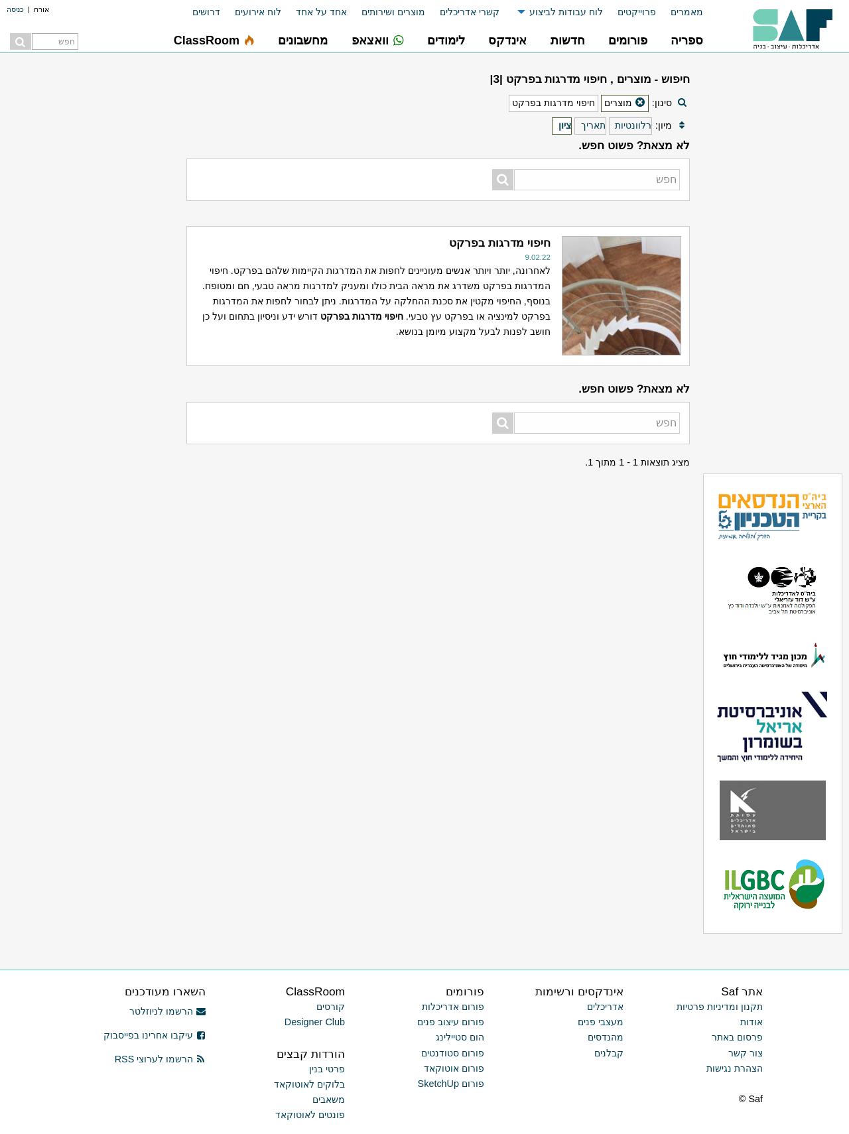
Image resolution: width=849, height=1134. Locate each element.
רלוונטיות (633, 125)
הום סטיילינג (460, 1037)
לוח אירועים (258, 12)
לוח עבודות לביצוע (566, 12)
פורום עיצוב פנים (450, 1022)
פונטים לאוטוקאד (310, 1114)
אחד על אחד (321, 12)
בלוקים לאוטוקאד (309, 1084)
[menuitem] (679, 12)
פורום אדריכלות (453, 1006)
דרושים (206, 12)
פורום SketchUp (451, 1083)
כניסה (15, 9)
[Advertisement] (90, 265)
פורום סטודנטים (452, 1053)
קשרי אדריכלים (469, 12)
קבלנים (608, 1053)
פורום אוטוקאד (454, 1068)
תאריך (593, 125)
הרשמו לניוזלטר (167, 1011)
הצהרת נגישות (734, 1068)
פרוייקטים (637, 12)
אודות (751, 1022)
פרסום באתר (737, 1037)
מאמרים (687, 12)
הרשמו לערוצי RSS (160, 1059)
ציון (564, 125)
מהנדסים (605, 1037)
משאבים (328, 1099)
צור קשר (745, 1053)
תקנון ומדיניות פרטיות (720, 1006)
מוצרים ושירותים (393, 12)
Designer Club (315, 1022)
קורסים (330, 1006)
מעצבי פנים (600, 1022)
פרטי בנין (327, 1069)
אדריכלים (605, 1006)
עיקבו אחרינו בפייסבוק (154, 1035)
